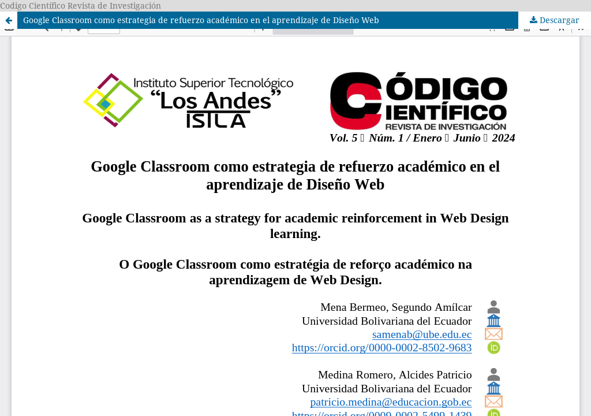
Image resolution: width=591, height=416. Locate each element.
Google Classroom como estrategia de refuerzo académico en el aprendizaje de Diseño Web (201, 19)
